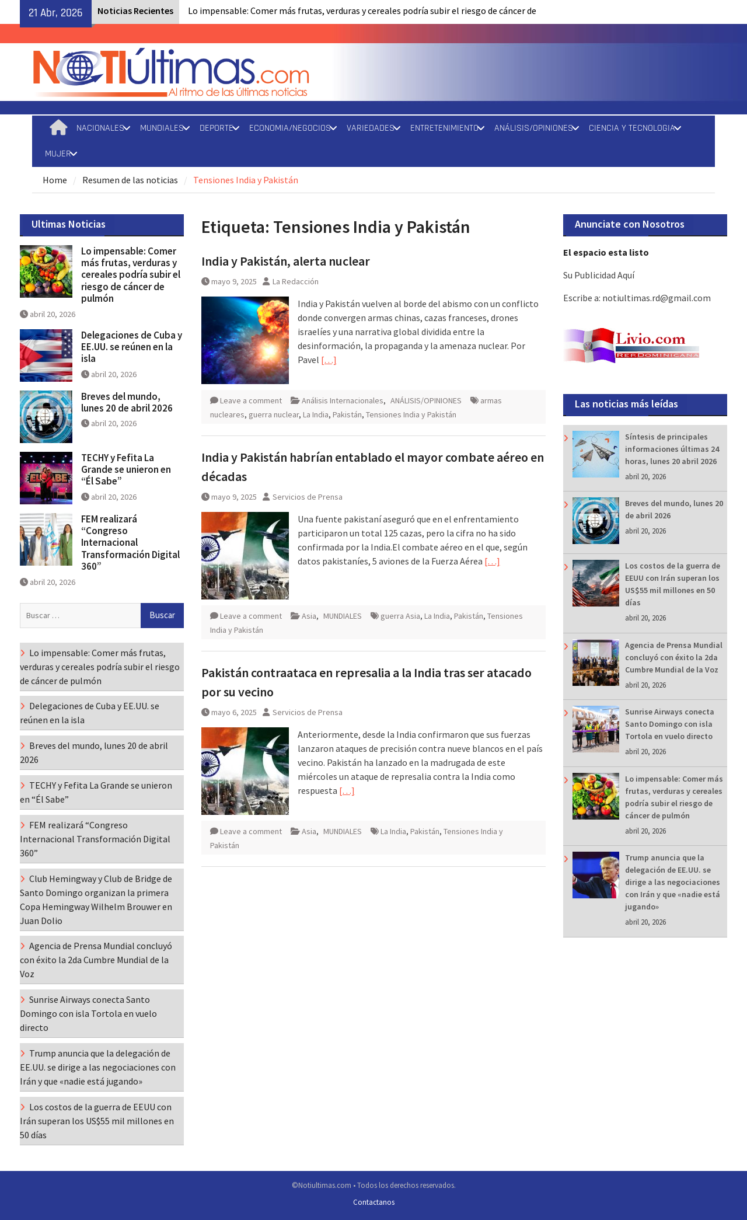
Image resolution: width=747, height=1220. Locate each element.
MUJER (58, 154)
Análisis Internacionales (342, 400)
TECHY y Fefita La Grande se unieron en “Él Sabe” (126, 469)
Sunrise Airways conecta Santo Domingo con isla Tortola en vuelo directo (669, 723)
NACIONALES (100, 128)
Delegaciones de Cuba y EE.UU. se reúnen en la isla (131, 347)
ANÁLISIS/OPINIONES (533, 128)
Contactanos (374, 1202)
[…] (329, 359)
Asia (309, 616)
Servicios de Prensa (308, 497)
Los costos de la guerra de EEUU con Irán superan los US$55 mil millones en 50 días (97, 1121)
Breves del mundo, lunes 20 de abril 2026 (127, 402)
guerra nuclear (274, 414)
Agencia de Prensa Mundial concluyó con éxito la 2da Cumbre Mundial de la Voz (673, 657)
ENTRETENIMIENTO (444, 128)
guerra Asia (400, 616)
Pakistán (347, 414)
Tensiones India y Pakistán (411, 414)
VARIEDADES (371, 128)
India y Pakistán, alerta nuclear (285, 261)
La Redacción (296, 281)
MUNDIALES (162, 128)
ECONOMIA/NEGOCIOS (290, 128)
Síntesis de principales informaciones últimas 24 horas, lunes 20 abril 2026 (672, 448)
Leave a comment (251, 400)
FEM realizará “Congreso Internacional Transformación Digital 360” (130, 543)
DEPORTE (216, 128)
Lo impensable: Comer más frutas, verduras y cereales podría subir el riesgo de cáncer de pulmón (130, 275)
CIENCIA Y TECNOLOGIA (632, 128)
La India (316, 414)
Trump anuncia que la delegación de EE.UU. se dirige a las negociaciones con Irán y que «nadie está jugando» (672, 882)
